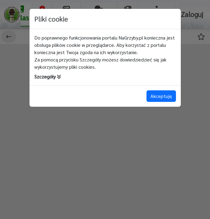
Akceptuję (161, 96)
